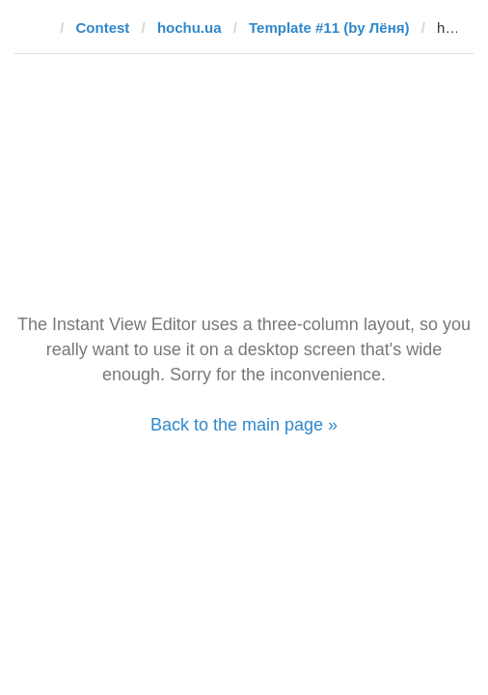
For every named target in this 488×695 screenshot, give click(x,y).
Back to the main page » (244, 424)
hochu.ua (189, 27)
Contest (103, 27)
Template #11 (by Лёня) (329, 27)
